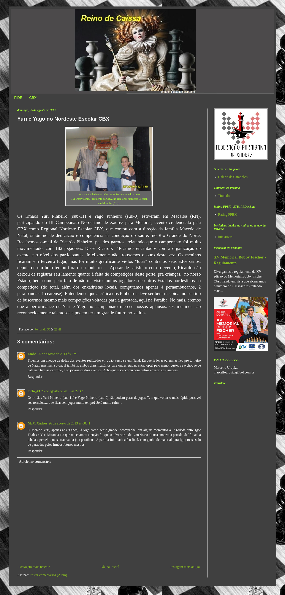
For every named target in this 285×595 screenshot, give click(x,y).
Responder (35, 376)
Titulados (224, 196)
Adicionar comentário (35, 461)
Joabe (32, 354)
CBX (32, 98)
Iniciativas (225, 237)
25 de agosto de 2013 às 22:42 (62, 391)
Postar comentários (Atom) (48, 575)
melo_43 (34, 391)
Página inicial (109, 567)
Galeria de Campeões (233, 177)
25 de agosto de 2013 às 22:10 (58, 354)
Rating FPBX (227, 214)
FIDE (18, 98)
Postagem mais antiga (184, 567)
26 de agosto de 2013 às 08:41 (69, 423)
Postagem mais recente (34, 567)
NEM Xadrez (37, 423)
